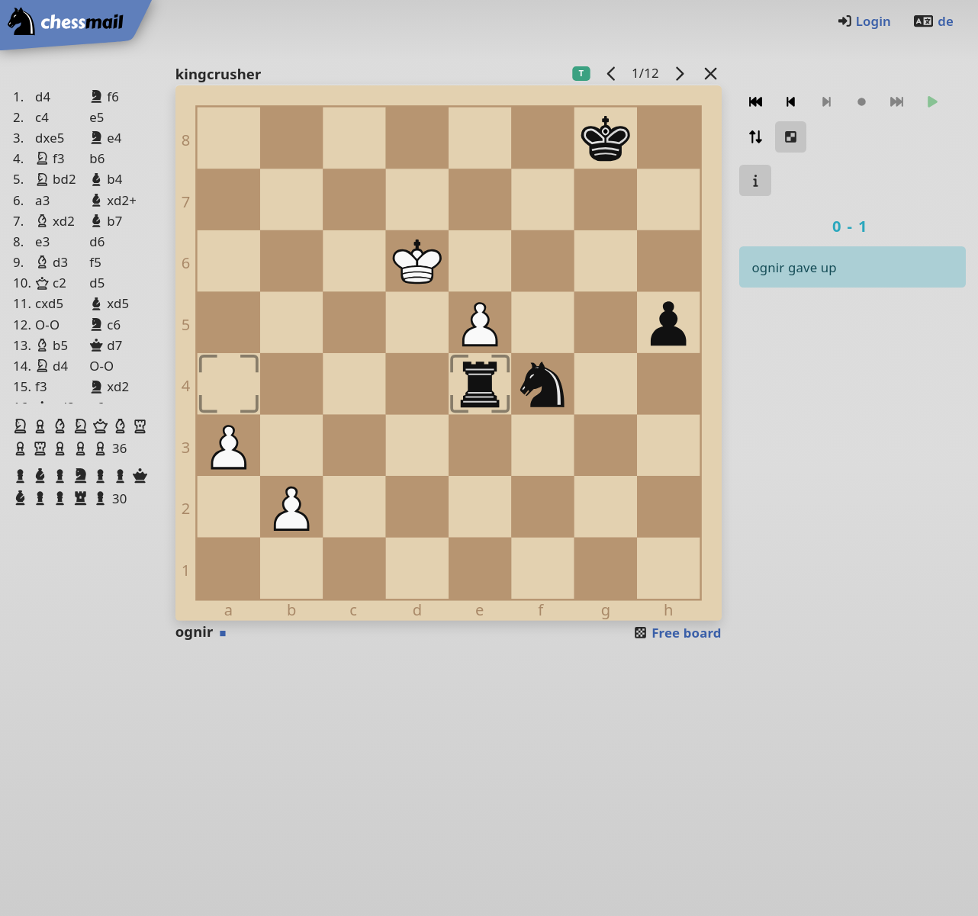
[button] (22, 426)
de (933, 21)
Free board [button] (677, 632)
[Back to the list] (710, 73)
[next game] (679, 73)
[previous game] (611, 73)
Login (864, 21)
